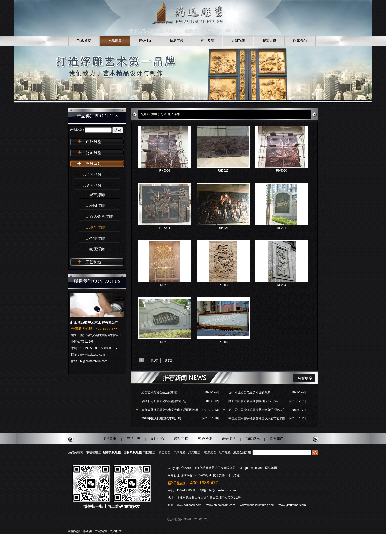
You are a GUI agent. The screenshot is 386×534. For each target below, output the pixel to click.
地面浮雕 (93, 174)
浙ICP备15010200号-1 (196, 475)
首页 (143, 114)
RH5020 (281, 170)
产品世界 (115, 41)
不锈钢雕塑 (93, 452)
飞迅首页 (84, 41)
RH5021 (223, 228)
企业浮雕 (97, 239)
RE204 (281, 285)
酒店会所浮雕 (101, 217)
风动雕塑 (180, 452)
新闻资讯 (269, 41)
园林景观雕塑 (133, 452)
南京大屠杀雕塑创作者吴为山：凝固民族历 (169, 409)
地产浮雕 (97, 228)
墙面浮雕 (93, 185)
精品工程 (177, 41)
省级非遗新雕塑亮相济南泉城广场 (163, 401)
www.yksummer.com (292, 505)
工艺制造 (93, 262)
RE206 (223, 342)
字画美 (87, 531)
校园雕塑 (164, 452)
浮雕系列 (93, 164)
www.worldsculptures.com (257, 505)
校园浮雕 (97, 206)
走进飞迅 (238, 41)
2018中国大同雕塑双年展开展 (161, 418)
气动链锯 (101, 531)
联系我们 (300, 41)
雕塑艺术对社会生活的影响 (159, 392)
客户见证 (208, 41)
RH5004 (164, 228)
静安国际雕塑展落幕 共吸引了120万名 (253, 401)
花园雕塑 (149, 452)
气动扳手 (116, 531)
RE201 (281, 228)
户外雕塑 (93, 142)
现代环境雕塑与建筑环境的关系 (249, 392)
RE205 (164, 342)
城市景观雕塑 (112, 452)
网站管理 (174, 475)
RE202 (164, 285)
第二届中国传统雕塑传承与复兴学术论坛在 (256, 409)
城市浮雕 (97, 195)
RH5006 (164, 170)
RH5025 (223, 170)
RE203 (223, 285)
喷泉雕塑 (210, 452)
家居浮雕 (97, 249)
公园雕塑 (93, 153)
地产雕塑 (225, 452)
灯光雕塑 (194, 452)
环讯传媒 (234, 475)
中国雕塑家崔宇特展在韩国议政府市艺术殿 (256, 418)
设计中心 (146, 41)
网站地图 (271, 468)
